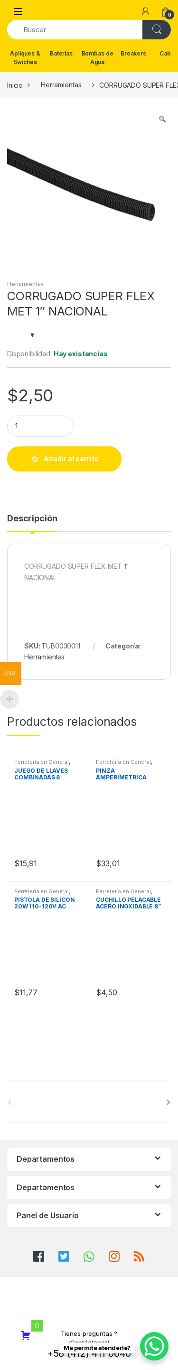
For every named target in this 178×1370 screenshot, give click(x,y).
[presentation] (168, 1102)
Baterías (61, 53)
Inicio (15, 85)
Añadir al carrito (71, 458)
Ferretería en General (41, 762)
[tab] (32, 522)
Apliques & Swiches (25, 57)
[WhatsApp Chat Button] (154, 1346)
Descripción (32, 518)
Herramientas (61, 85)
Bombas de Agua (97, 57)
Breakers (133, 53)
